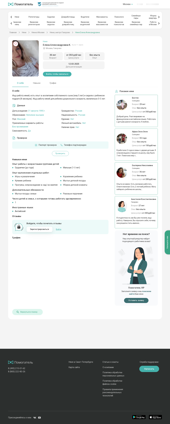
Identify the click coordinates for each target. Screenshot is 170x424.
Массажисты (102, 17)
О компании (108, 367)
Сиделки (51, 17)
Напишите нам (167, 242)
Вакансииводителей (85, 23)
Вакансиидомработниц (68, 23)
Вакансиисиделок (51, 23)
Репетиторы (34, 17)
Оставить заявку (136, 300)
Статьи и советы (111, 362)
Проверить (60, 153)
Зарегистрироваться (39, 229)
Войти (58, 229)
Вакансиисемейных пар (136, 23)
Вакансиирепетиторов (34, 23)
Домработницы (68, 17)
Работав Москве (153, 23)
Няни (17, 17)
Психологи (119, 17)
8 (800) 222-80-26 (16, 371)
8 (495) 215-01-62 (16, 368)
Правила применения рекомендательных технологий (113, 392)
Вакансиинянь (17, 23)
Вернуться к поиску (26, 312)
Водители (85, 17)
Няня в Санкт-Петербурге (81, 362)
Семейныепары (136, 17)
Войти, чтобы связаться (57, 74)
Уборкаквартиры (153, 17)
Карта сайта (74, 367)
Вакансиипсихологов (119, 23)
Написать (149, 369)
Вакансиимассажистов (102, 23)
